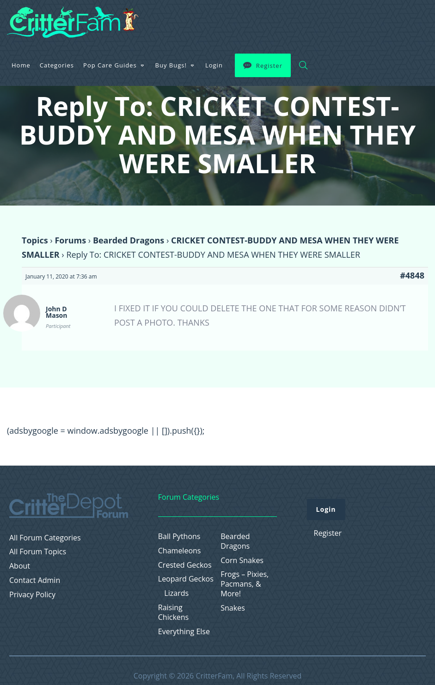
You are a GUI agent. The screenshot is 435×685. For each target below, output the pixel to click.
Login (328, 20)
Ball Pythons (179, 536)
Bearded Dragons (128, 240)
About (19, 566)
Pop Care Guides (224, 20)
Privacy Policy (32, 595)
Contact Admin (34, 580)
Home (135, 20)
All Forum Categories (45, 538)
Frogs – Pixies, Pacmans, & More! (245, 584)
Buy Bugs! (285, 20)
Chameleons (179, 551)
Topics (35, 240)
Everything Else (184, 632)
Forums (70, 240)
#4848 (412, 275)
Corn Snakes (242, 560)
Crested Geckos (185, 565)
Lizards (176, 593)
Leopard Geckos (186, 579)
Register (383, 21)
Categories (171, 20)
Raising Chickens (173, 612)
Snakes (233, 608)
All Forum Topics (37, 552)
